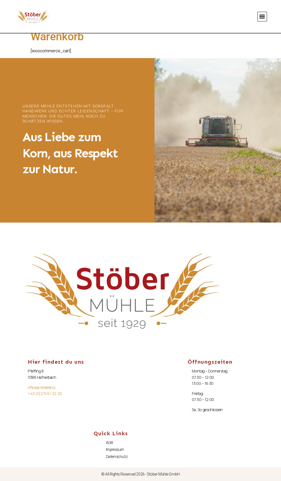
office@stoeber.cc (42, 387)
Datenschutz (117, 456)
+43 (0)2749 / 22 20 (45, 393)
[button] (262, 16)
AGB (109, 442)
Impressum (115, 449)
